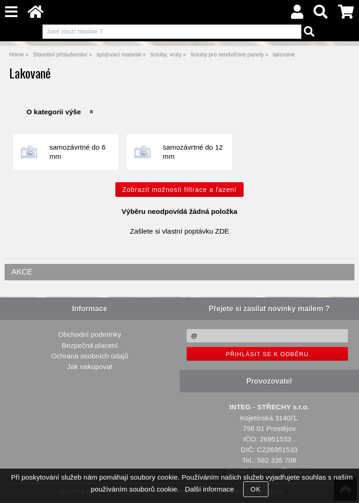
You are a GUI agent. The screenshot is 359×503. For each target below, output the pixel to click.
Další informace (209, 489)
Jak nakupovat (90, 366)
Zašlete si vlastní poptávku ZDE (179, 231)
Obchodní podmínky (89, 334)
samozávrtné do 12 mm (193, 151)
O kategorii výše (53, 112)
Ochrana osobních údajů (89, 356)
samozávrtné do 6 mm (77, 151)
